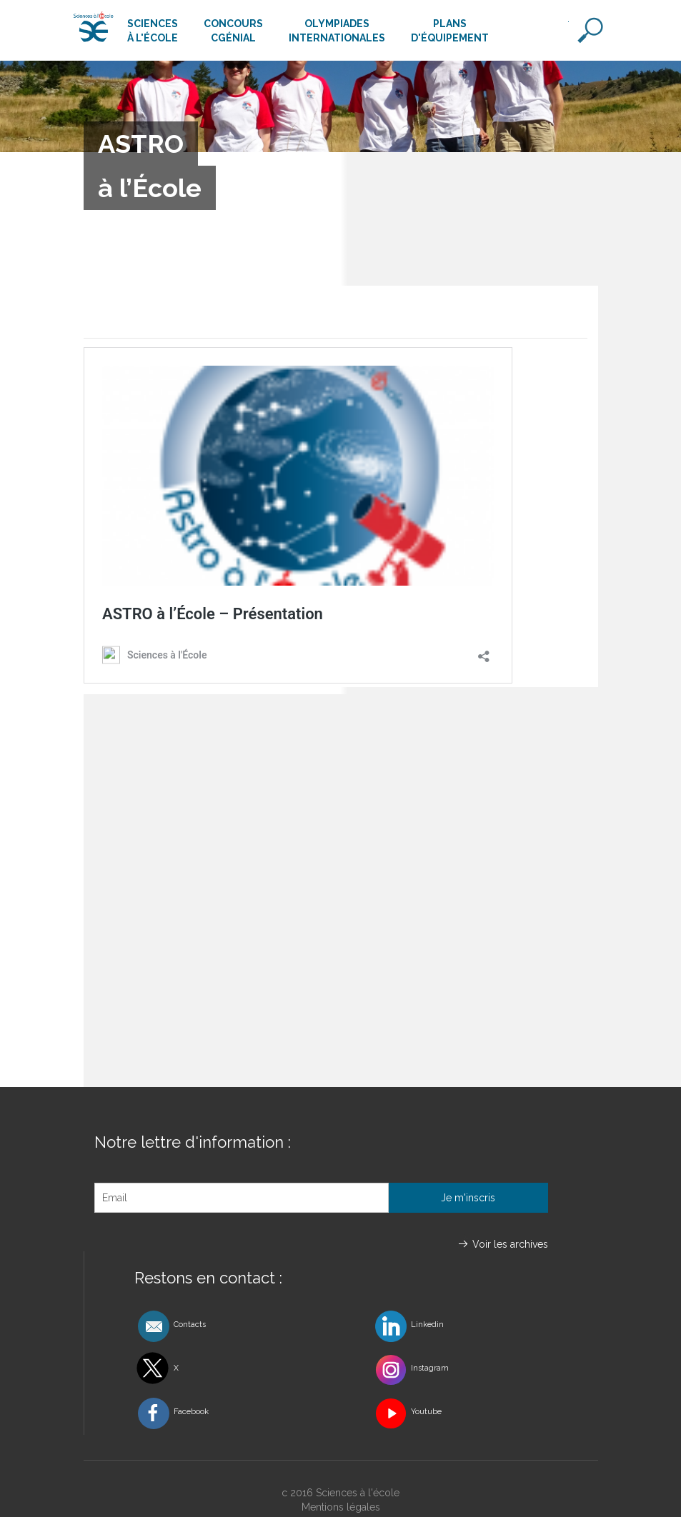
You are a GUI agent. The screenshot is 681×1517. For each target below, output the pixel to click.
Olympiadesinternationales (337, 31)
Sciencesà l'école (152, 31)
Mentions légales (341, 1507)
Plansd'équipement (450, 31)
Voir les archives (510, 1244)
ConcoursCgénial (233, 31)
